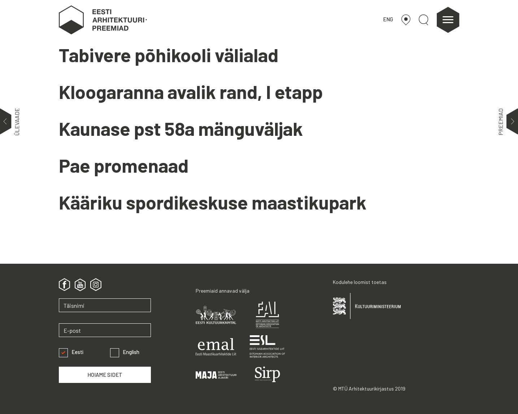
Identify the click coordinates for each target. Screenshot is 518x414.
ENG (388, 19)
